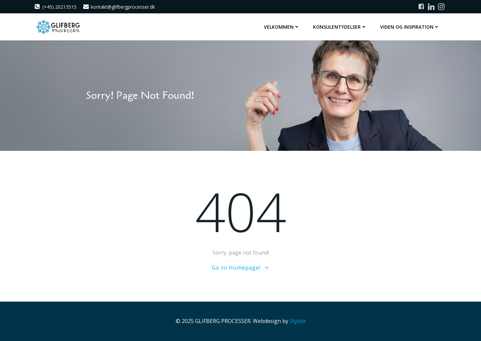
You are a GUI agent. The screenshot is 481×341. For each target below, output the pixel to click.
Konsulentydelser (340, 27)
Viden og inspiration (410, 27)
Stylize (298, 321)
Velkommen (282, 27)
